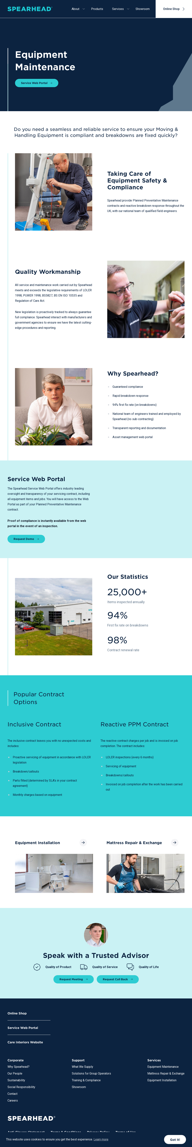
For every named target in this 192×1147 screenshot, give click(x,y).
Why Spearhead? (18, 1067)
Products (97, 9)
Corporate (16, 1060)
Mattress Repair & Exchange (165, 1073)
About (75, 9)
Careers (13, 1100)
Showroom (143, 9)
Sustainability (16, 1080)
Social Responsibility (21, 1087)
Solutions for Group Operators (91, 1073)
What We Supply (82, 1067)
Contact (12, 1094)
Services (118, 9)
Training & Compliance (86, 1080)
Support (78, 1060)
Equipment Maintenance (163, 1067)
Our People (15, 1073)
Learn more (101, 1139)
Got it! (175, 1139)
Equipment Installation (161, 1080)
